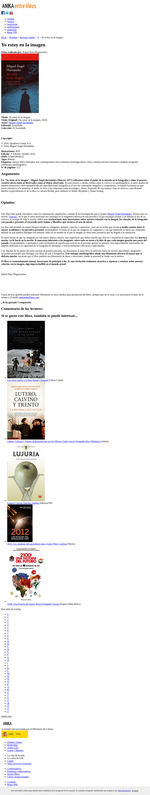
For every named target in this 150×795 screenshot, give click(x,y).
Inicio (4, 37)
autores (10, 21)
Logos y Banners (15, 750)
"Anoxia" (12, 216)
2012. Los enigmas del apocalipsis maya (26, 544)
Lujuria (10, 503)
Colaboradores (14, 768)
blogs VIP (12, 32)
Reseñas (13, 37)
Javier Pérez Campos (57, 544)
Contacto (11, 782)
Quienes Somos (14, 742)
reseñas (10, 19)
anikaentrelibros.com (29, 297)
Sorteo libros (13, 774)
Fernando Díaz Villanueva (89, 441)
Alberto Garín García (65, 441)
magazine (11, 29)
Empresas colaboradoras (19, 771)
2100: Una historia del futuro (21, 604)
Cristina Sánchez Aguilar (27, 503)
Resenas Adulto (27, 37)
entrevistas (12, 24)
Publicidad (12, 745)
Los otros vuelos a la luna (19, 380)
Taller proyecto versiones (19, 763)
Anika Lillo (12, 747)
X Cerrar (135, 791)
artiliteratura (13, 27)
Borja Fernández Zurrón (48, 604)
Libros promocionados (18, 776)
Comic (10, 761)
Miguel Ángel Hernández (21, 122)
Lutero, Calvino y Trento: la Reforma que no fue (30, 441)
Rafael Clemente (41, 380)
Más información (124, 791)
